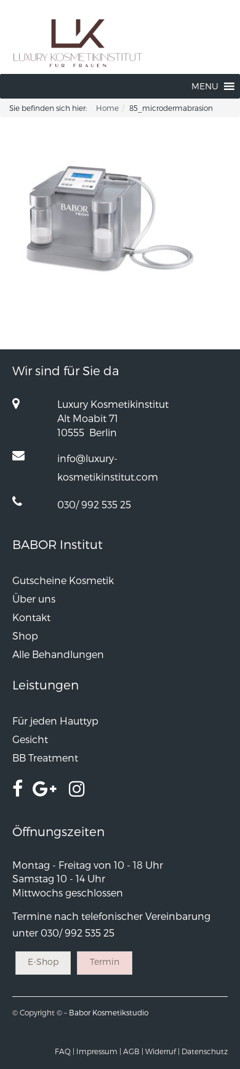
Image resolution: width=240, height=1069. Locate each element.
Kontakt (31, 617)
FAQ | (64, 1051)
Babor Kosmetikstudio (108, 1012)
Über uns (33, 598)
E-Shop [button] (43, 961)
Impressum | (98, 1051)
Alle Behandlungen (58, 654)
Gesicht (30, 739)
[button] (204, 86)
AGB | (133, 1051)
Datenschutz (205, 1051)
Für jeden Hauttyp (55, 720)
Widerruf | (162, 1051)
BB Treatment (45, 757)
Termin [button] (104, 961)
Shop (25, 635)
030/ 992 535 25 (94, 504)
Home (107, 108)
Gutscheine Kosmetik (63, 580)
